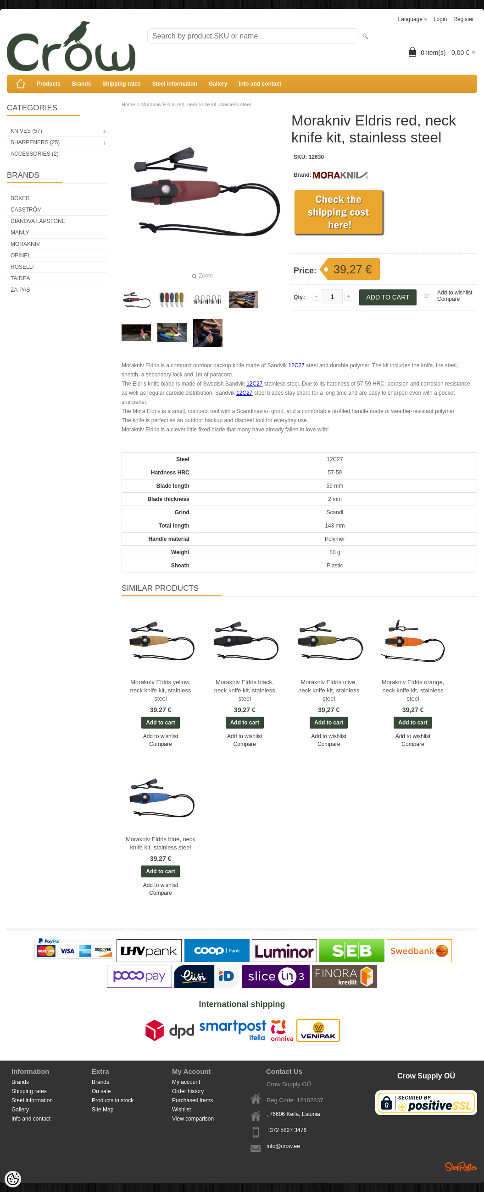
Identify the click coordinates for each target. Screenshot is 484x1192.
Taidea (20, 278)
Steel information (174, 84)
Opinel (21, 255)
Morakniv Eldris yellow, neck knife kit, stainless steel (160, 690)
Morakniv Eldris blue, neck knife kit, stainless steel (160, 843)
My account (186, 1082)
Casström (26, 210)
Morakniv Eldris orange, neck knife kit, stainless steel (413, 690)
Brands (81, 84)
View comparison (193, 1119)
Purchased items (192, 1100)
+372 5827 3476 (286, 1130)
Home (128, 104)
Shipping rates (121, 84)
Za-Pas (20, 290)
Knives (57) (26, 131)
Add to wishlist (455, 292)
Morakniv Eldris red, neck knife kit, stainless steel (196, 104)
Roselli (22, 267)
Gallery (218, 84)
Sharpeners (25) (35, 142)
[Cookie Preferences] (13, 1179)
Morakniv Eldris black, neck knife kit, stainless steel (244, 690)
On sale (101, 1091)
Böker (20, 198)
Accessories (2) (35, 154)
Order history (188, 1091)
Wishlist (181, 1109)
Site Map (102, 1109)
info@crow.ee (283, 1146)
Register (463, 19)
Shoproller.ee (461, 1166)
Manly (20, 232)
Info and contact (260, 84)
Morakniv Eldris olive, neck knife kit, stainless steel (328, 690)
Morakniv (25, 244)
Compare (448, 299)
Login (440, 19)
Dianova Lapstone (38, 221)
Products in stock (113, 1100)
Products (49, 84)
